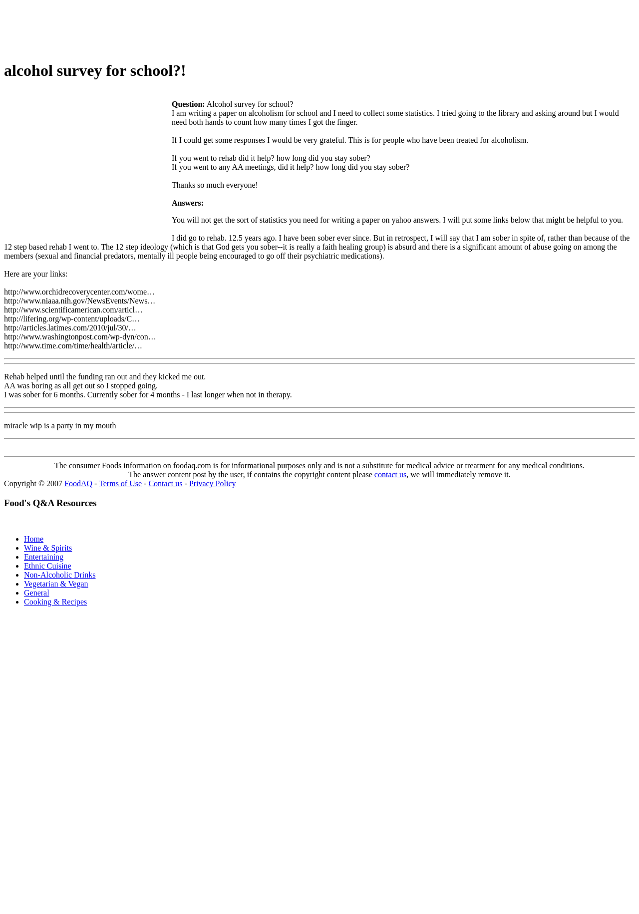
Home (33, 539)
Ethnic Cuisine (47, 566)
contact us (390, 474)
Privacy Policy (212, 483)
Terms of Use (120, 483)
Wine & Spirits (48, 548)
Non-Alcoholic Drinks (60, 575)
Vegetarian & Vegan (56, 584)
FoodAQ (78, 483)
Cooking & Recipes (55, 602)
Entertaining (43, 557)
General (36, 593)
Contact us (165, 483)
